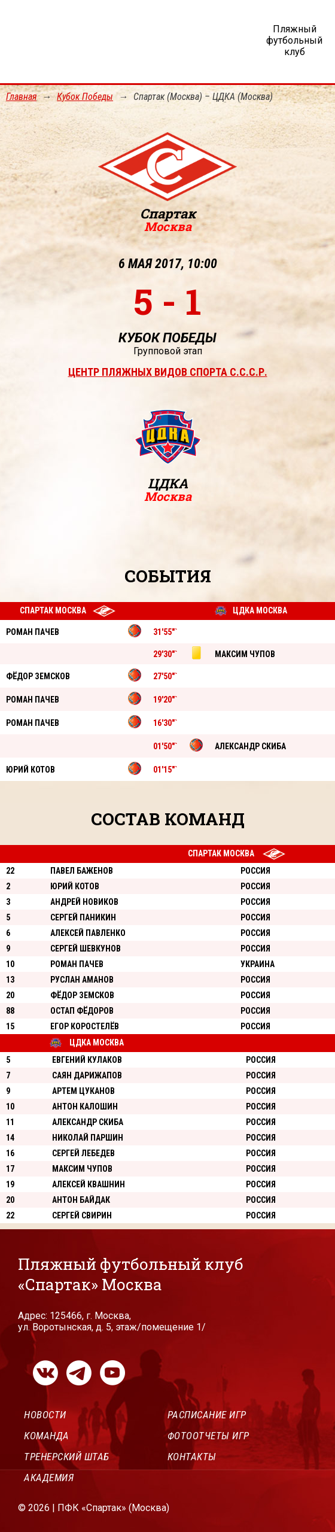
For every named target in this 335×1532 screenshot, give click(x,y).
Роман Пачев (76, 964)
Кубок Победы (85, 96)
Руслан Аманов (82, 979)
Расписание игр (207, 1415)
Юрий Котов (74, 886)
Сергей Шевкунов (85, 948)
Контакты (192, 1457)
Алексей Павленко (88, 933)
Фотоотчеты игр (208, 1436)
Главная (21, 96)
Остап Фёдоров (82, 1011)
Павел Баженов (81, 871)
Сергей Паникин (83, 917)
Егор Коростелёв (84, 1026)
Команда (46, 1436)
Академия (49, 1478)
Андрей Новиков (84, 902)
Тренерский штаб (66, 1457)
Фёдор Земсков (82, 995)
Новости (45, 1415)
